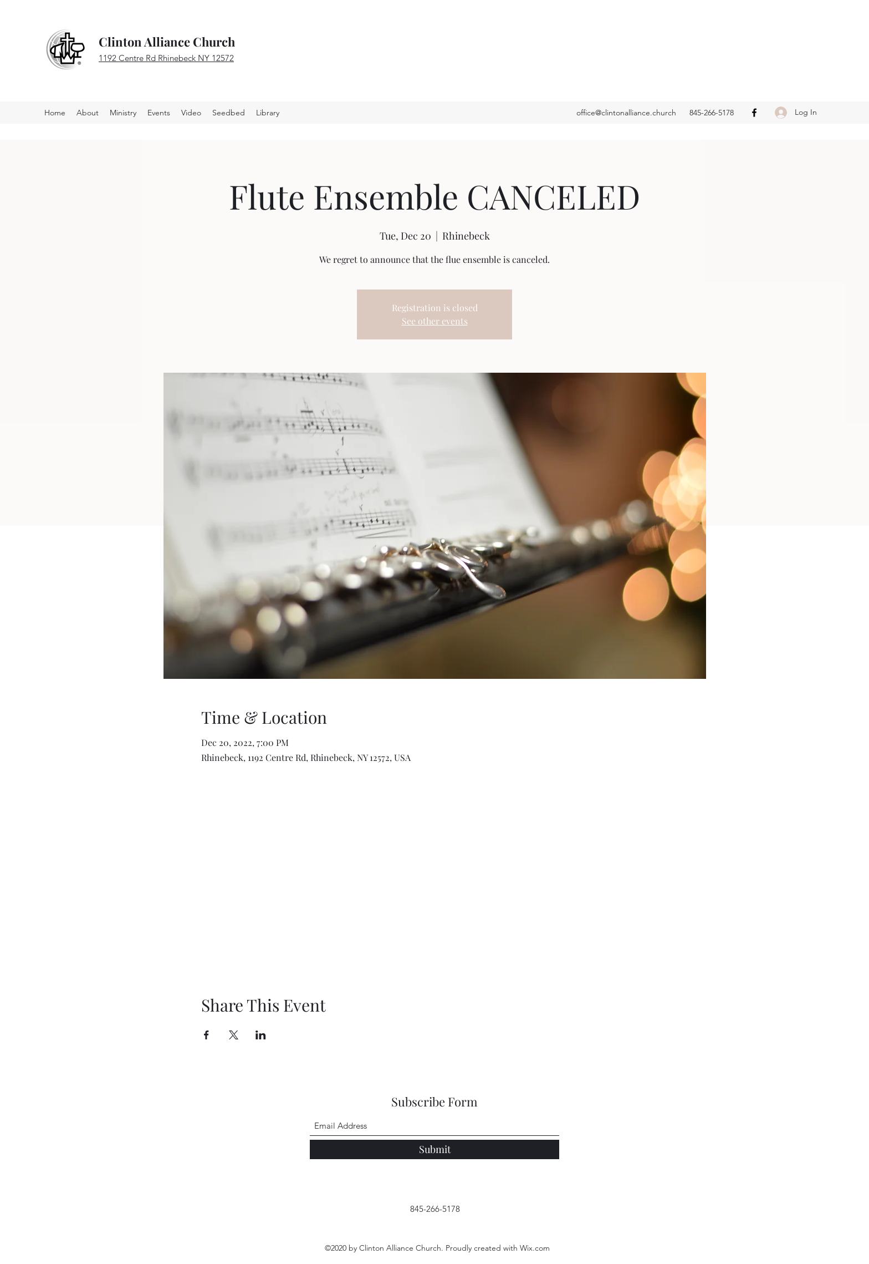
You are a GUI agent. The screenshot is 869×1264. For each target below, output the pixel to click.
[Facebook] (754, 112)
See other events (435, 321)
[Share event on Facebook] (206, 1035)
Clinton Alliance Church (167, 41)
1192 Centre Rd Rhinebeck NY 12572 (166, 58)
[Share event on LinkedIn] (260, 1035)
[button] (229, 112)
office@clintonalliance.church (626, 113)
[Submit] (434, 1149)
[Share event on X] (233, 1035)
